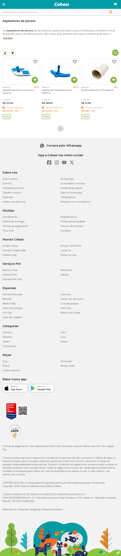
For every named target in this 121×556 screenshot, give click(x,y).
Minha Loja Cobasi (70, 312)
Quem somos (10, 178)
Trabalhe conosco (12, 192)
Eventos (7, 183)
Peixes (64, 341)
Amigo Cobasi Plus (70, 245)
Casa (63, 337)
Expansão (8, 197)
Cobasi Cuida (10, 255)
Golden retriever (11, 370)
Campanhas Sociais (13, 188)
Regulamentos (68, 217)
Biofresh (7, 299)
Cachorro (7, 332)
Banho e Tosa (10, 270)
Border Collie (67, 365)
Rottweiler (66, 361)
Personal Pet (10, 274)
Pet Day (7, 312)
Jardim (6, 341)
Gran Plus (65, 308)
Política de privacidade (72, 221)
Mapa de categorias (29, 509)
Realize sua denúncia (14, 201)
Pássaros (7, 337)
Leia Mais (8, 38)
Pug (5, 361)
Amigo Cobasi (10, 245)
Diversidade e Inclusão (72, 183)
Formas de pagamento (15, 226)
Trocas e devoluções (71, 226)
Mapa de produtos (53, 509)
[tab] (5, 53)
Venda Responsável (71, 188)
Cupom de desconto (71, 299)
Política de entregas (14, 221)
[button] (4, 4)
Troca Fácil (8, 230)
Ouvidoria (65, 230)
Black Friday (9, 303)
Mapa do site (10, 509)
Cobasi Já (65, 250)
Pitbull (6, 365)
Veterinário (66, 270)
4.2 (77, 87)
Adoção (64, 274)
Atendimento (10, 217)
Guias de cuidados (12, 317)
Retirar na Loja (68, 255)
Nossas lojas (67, 178)
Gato (63, 332)
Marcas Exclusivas (12, 294)
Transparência (67, 197)
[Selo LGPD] (15, 438)
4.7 (38, 87)
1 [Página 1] (60, 128)
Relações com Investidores (75, 201)
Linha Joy (65, 294)
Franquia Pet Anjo (12, 279)
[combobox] (60, 12)
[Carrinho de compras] (115, 4)
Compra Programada (14, 250)
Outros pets (9, 346)
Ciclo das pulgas (69, 303)
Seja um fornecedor (71, 192)
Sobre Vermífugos (12, 308)
